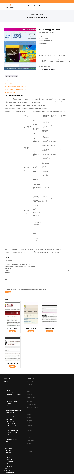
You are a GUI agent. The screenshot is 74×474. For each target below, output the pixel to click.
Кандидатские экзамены (10, 441)
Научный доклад (9, 405)
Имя (6, 280)
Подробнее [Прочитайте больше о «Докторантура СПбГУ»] (62, 329)
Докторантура (10, 429)
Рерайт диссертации (11, 355)
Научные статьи (8, 382)
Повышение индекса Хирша (11, 377)
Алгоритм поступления (10, 92)
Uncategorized (30, 344)
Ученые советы (10, 425)
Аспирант (7, 445)
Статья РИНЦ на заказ (13, 398)
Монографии (8, 416)
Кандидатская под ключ (12, 350)
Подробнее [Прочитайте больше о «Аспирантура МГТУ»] (28, 329)
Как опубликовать (30, 385)
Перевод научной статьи (12, 402)
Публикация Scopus (12, 391)
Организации (53, 69)
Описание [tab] (8, 76)
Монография (8, 366)
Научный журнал (30, 403)
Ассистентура (8, 456)
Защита (7, 438)
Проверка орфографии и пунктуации (13, 373)
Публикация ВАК (12, 386)
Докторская (9, 353)
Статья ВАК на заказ (12, 400)
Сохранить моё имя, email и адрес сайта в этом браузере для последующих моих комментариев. (27, 290)
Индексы (28, 400)
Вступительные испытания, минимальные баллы (15, 86)
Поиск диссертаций (9, 436)
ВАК (27, 390)
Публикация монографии (12, 371)
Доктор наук (29, 408)
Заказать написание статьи (13, 393)
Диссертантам (49, 5)
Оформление (29, 377)
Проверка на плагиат (9, 375)
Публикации (8, 447)
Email (6, 285)
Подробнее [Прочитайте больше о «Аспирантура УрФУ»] (45, 329)
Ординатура (9, 427)
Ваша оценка (8, 269)
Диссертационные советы (12, 420)
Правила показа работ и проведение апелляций (15, 89)
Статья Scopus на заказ (13, 396)
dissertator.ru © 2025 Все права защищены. (37, 471)
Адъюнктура (8, 454)
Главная (32, 14)
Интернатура (8, 459)
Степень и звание (9, 450)
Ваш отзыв (7, 273)
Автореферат (8, 359)
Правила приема (8, 83)
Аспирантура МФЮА (39, 14)
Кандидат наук (30, 411)
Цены (35, 5)
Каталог (41, 5)
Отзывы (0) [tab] (14, 76)
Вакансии (29, 416)
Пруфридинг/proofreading (12, 364)
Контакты (57, 5)
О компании (22, 5)
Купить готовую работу (10, 380)
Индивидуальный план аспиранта (14, 357)
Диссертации (8, 348)
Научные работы (9, 452)
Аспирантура (47, 69)
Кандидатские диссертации (32, 370)
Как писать (29, 374)
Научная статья (8, 362)
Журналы (7, 432)
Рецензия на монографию (12, 368)
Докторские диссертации (32, 367)
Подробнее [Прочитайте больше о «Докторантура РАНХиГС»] (11, 329)
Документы (29, 372)
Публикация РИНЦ (12, 389)
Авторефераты (8, 411)
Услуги (29, 5)
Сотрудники (29, 419)
